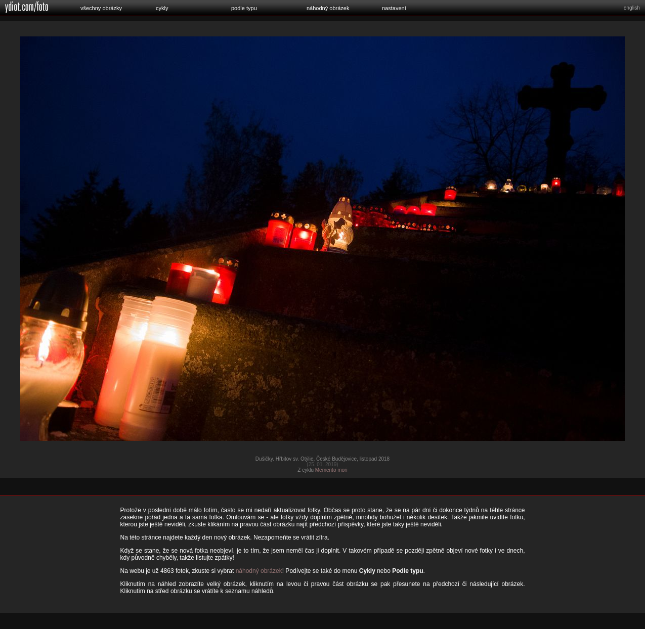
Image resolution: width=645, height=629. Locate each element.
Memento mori (331, 470)
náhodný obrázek (328, 8)
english (632, 8)
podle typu (244, 8)
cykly (162, 8)
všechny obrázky (101, 8)
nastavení (394, 8)
